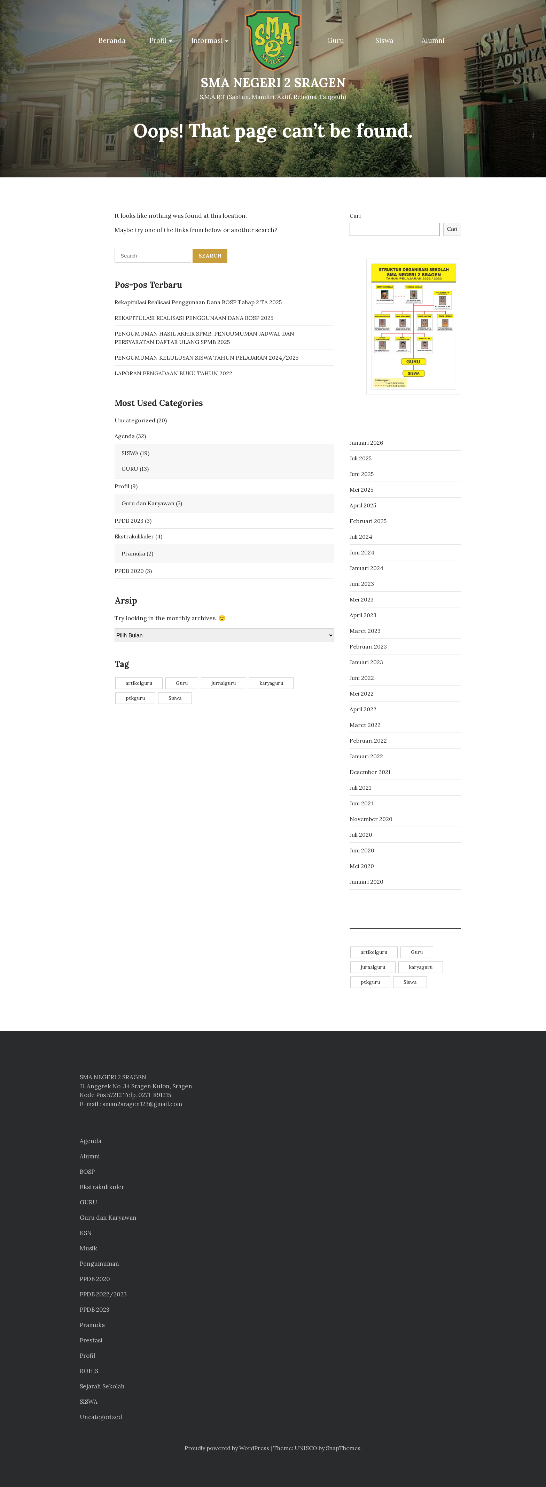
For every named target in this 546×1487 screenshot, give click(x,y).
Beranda (112, 40)
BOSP (87, 1171)
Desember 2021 (370, 771)
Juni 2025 (362, 473)
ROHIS (89, 1371)
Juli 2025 (361, 458)
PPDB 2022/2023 (103, 1294)
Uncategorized (135, 420)
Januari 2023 (366, 662)
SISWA (130, 453)
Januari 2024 (366, 568)
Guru (335, 40)
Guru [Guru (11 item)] (182, 683)
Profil (158, 40)
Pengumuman (99, 1263)
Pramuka (133, 553)
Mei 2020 (362, 866)
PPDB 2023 (129, 520)
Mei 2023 (362, 599)
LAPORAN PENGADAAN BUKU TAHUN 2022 (173, 373)
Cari (355, 215)
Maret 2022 (365, 724)
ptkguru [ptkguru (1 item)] (135, 698)
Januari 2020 (366, 881)
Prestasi (91, 1340)
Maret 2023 (365, 630)
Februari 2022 (368, 740)
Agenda (125, 435)
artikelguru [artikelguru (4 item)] (139, 683)
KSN (86, 1233)
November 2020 (371, 818)
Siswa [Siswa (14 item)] (175, 698)
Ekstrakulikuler (134, 536)
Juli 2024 (361, 536)
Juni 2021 (361, 803)
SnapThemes (343, 1447)
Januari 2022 (366, 756)
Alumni (433, 40)
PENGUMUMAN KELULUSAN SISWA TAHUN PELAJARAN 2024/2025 (206, 357)
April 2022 (363, 709)
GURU (130, 468)
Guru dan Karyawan (148, 503)
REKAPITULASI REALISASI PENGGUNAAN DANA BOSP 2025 (194, 317)
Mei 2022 (362, 693)
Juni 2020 (362, 850)
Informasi (207, 40)
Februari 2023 (368, 646)
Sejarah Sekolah (102, 1386)
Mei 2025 (361, 489)
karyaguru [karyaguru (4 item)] (271, 683)
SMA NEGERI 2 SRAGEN (273, 83)
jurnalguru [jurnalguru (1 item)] (223, 683)
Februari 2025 (368, 521)
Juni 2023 (362, 583)
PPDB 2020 (129, 570)
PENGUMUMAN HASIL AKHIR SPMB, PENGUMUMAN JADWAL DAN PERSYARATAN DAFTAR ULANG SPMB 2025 (204, 337)
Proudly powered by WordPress (227, 1447)
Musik (88, 1248)
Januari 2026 (366, 442)
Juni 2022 (362, 677)
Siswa (384, 40)
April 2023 (363, 615)
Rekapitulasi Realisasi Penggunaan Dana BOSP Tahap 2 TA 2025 (198, 302)
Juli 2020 (361, 834)
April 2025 (363, 505)
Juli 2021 (360, 787)
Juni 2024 (362, 552)
